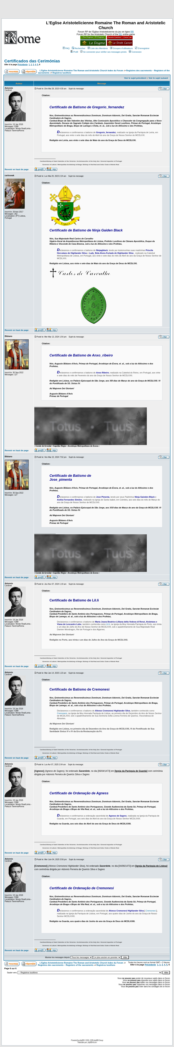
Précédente (23, 65)
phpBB (81, 1040)
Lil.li (108, 624)
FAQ (66, 48)
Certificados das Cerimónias (32, 61)
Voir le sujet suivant (158, 78)
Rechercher (78, 48)
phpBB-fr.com (92, 1042)
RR (132, 31)
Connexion (135, 52)
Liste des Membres (98, 48)
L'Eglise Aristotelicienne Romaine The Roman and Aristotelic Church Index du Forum (81, 70)
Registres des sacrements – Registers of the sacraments (66, 965)
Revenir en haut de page (16, 169)
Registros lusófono (61, 73)
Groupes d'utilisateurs (121, 48)
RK (120, 34)
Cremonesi (62, 713)
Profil (74, 52)
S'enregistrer (142, 48)
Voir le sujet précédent (135, 78)
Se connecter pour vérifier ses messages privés (103, 52)
